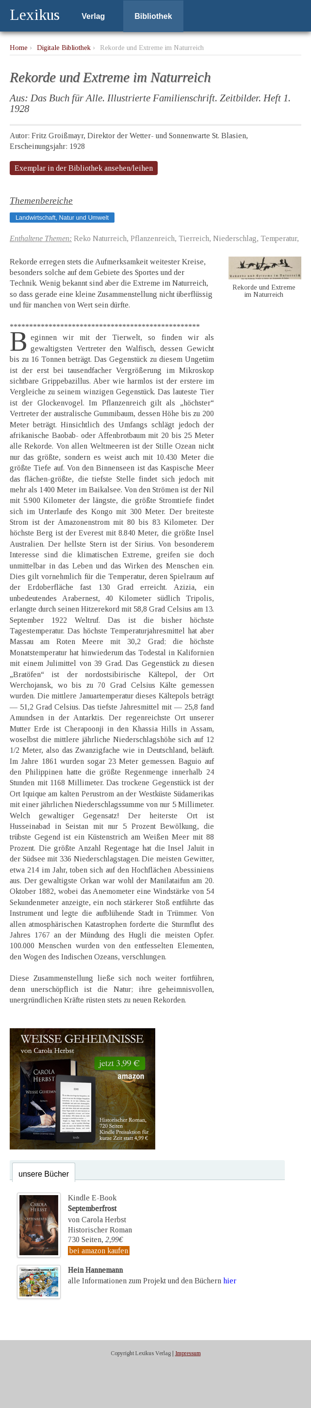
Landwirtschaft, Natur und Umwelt (62, 217)
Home (19, 47)
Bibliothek (153, 16)
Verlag (93, 16)
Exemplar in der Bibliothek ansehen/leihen (84, 168)
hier (229, 1281)
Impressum (188, 1353)
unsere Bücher (43, 1174)
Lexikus (35, 14)
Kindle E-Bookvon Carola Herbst (97, 1209)
